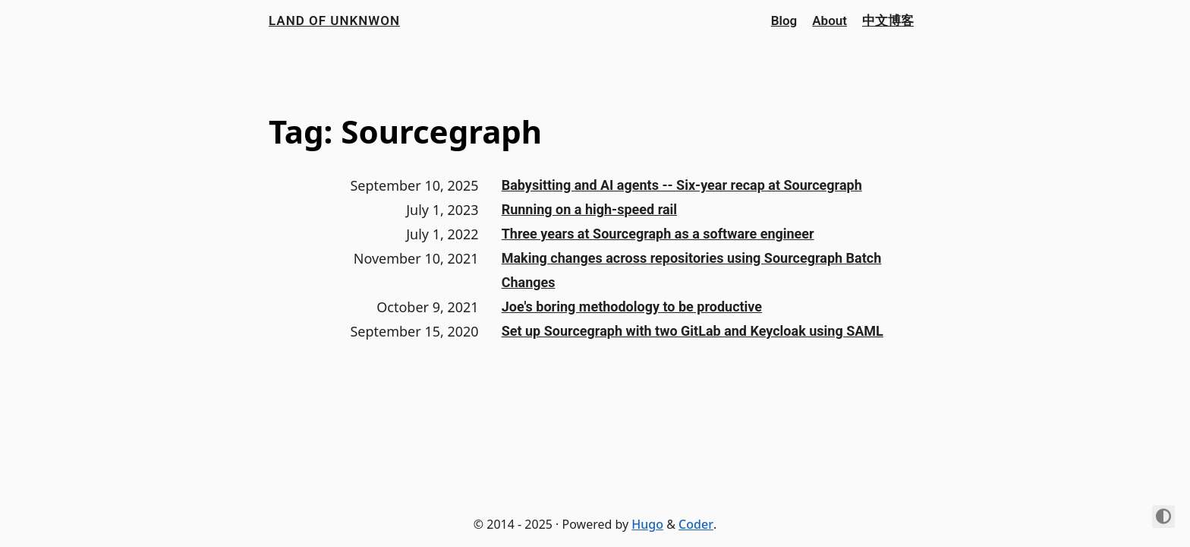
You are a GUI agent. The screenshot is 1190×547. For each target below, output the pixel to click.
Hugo (647, 524)
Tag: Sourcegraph (405, 131)
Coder (695, 524)
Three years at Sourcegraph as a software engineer (658, 234)
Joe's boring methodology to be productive (632, 307)
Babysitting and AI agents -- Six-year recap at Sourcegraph (682, 185)
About (829, 20)
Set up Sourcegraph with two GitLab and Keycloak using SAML (692, 331)
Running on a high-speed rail (589, 209)
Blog (784, 20)
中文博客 (888, 20)
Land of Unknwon (334, 20)
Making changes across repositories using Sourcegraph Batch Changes (692, 270)
